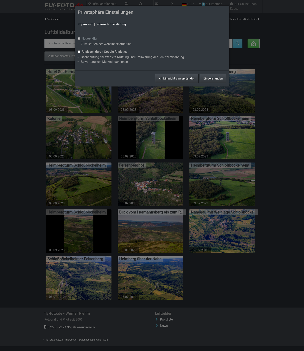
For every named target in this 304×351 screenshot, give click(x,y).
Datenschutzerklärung (111, 24)
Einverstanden (213, 78)
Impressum (85, 24)
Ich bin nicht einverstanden (176, 78)
